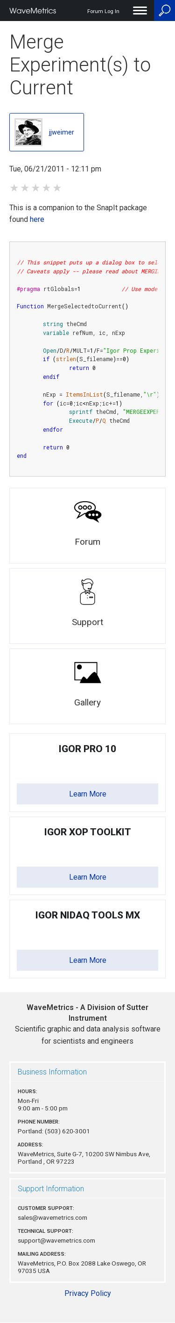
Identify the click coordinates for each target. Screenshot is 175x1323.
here (37, 219)
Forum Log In (103, 11)
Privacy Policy (87, 1293)
